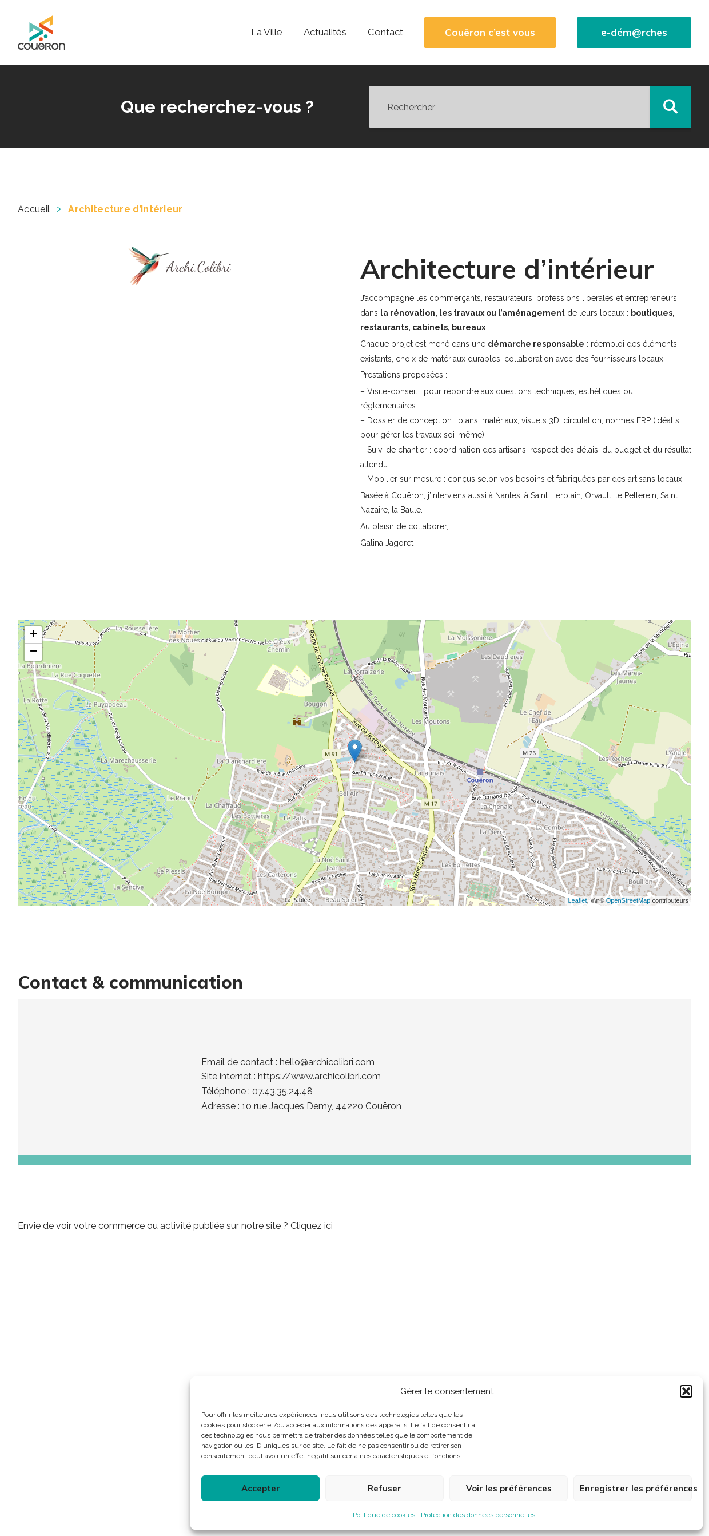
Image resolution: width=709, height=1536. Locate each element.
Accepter (260, 1488)
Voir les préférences (509, 1488)
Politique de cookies (384, 1515)
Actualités (325, 32)
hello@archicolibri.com (327, 1062)
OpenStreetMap (628, 900)
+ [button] (33, 635)
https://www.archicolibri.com (319, 1076)
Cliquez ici (311, 1225)
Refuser (384, 1488)
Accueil (34, 209)
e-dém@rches (634, 32)
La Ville (266, 32)
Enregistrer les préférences (636, 1488)
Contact (385, 32)
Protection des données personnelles (478, 1515)
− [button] (33, 652)
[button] (686, 1391)
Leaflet (577, 900)
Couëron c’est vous (490, 32)
